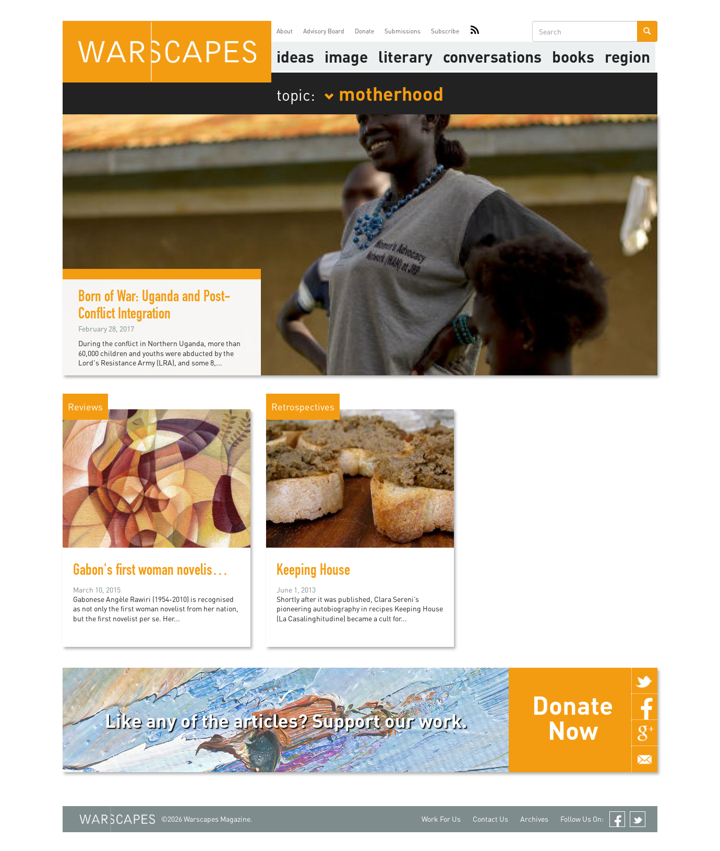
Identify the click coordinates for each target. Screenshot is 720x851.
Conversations (492, 56)
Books (573, 56)
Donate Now (572, 717)
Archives (534, 818)
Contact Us (490, 818)
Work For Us (441, 818)
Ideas (295, 56)
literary (405, 56)
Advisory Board (323, 31)
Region (627, 56)
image (346, 56)
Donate (364, 31)
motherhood (383, 92)
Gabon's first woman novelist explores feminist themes (208, 572)
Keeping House (313, 572)
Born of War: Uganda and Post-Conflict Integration (154, 306)
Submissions (403, 31)
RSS (474, 31)
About (285, 31)
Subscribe (445, 31)
